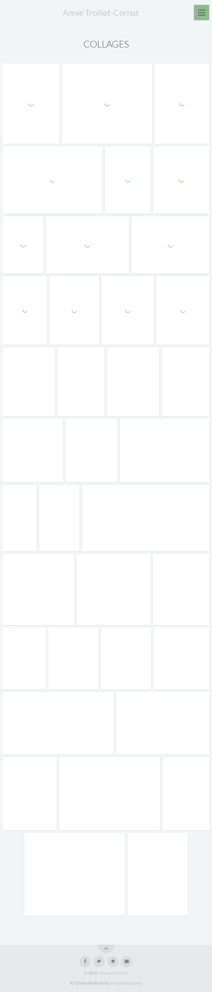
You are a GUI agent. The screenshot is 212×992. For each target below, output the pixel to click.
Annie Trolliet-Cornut (101, 12)
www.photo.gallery (126, 982)
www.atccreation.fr (113, 972)
